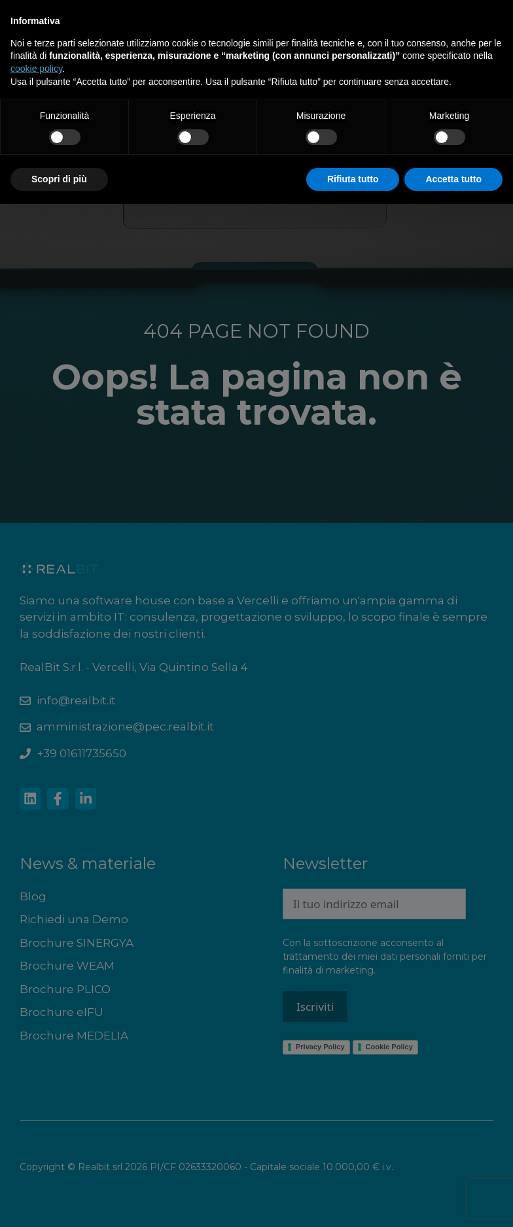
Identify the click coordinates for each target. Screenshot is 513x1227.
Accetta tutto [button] (453, 179)
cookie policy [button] (36, 68)
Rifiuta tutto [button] (353, 179)
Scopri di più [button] (59, 179)
